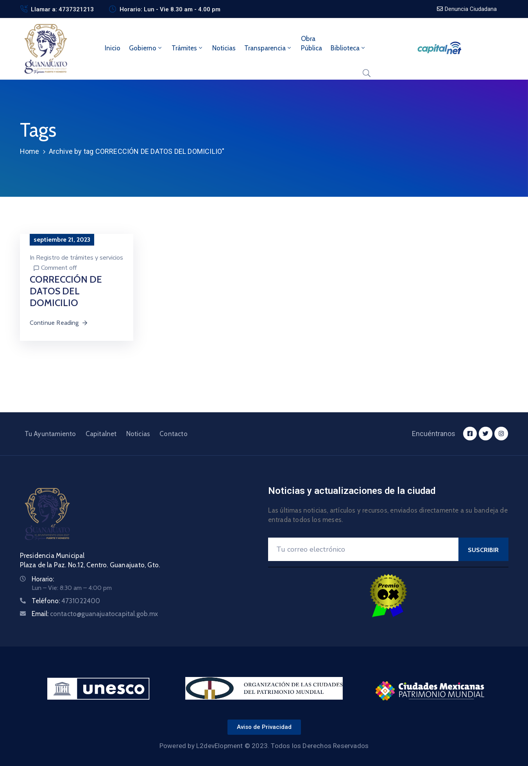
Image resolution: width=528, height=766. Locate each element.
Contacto (173, 434)
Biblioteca (348, 48)
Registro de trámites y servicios (79, 257)
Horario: (43, 579)
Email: (95, 614)
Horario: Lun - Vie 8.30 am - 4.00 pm (170, 9)
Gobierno (146, 48)
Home (29, 151)
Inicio (112, 48)
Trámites (188, 48)
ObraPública (311, 43)
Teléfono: (66, 601)
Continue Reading (59, 322)
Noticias (224, 48)
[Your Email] (363, 549)
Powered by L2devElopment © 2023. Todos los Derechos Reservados (264, 746)
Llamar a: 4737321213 (62, 9)
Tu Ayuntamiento (50, 434)
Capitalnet (101, 434)
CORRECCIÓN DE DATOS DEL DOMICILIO (66, 291)
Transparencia (268, 48)
